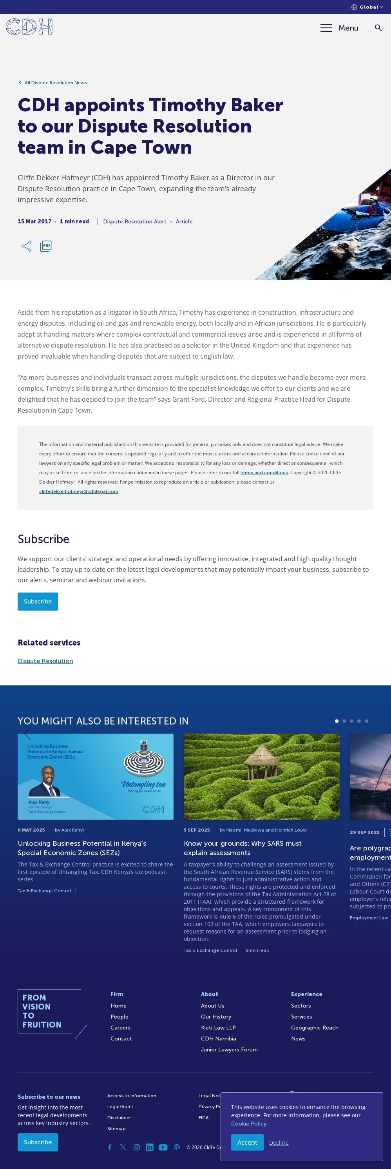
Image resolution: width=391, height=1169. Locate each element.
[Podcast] (176, 1147)
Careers (120, 1027)
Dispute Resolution (45, 661)
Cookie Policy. (249, 1123)
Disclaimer (119, 1117)
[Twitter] (123, 1147)
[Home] (29, 28)
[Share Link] (27, 246)
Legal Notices (214, 1095)
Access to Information (131, 1095)
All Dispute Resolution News (56, 82)
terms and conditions (264, 472)
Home (118, 1005)
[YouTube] (163, 1147)
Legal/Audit (120, 1106)
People (119, 1016)
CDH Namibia (218, 1038)
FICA (204, 1117)
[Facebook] (110, 1147)
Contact (121, 1038)
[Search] (378, 28)
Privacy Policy (214, 1106)
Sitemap (116, 1128)
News (298, 1038)
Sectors (301, 1005)
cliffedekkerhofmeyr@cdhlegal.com (78, 491)
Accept (247, 1142)
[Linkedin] (150, 1147)
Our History (216, 1016)
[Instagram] (136, 1147)
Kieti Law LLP (218, 1027)
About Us (212, 1005)
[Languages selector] (367, 7)
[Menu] (339, 28)
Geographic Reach (315, 1027)
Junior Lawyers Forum (229, 1049)
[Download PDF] (45, 246)
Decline (279, 1142)
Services (301, 1016)
